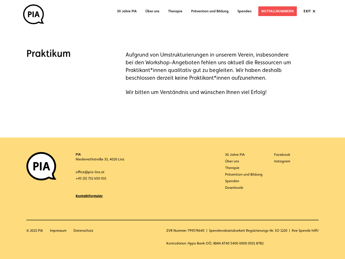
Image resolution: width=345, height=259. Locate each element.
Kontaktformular (89, 196)
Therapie (175, 11)
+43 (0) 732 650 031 (91, 178)
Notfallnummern (277, 11)
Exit (307, 11)
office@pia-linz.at (90, 172)
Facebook (282, 154)
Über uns (152, 11)
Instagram (282, 161)
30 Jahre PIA (127, 11)
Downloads (234, 188)
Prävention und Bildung (210, 11)
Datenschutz (83, 230)
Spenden (244, 11)
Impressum (58, 230)
